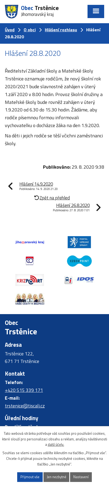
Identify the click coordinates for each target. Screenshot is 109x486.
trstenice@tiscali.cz (25, 405)
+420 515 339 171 (24, 390)
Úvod (9, 29)
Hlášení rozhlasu (61, 29)
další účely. (56, 444)
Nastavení (81, 477)
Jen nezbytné (56, 477)
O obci (30, 29)
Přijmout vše (29, 477)
